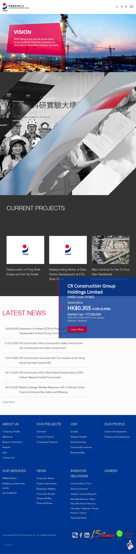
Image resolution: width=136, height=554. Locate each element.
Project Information (47, 483)
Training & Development (117, 436)
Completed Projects (47, 442)
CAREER (110, 471)
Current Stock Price (81, 483)
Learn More (77, 329)
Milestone (7, 436)
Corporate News (45, 478)
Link (4, 452)
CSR (74, 424)
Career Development (115, 431)
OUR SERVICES (14, 471)
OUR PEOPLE (114, 424)
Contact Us (8, 457)
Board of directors (12, 442)
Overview (41, 431)
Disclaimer (8, 545)
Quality (74, 431)
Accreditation (9, 493)
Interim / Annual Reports (84, 494)
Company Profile (11, 431)
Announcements (79, 488)
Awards (6, 447)
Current (36, 208)
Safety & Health (79, 436)
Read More (8, 402)
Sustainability (78, 452)
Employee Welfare (46, 488)
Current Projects (45, 436)
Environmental (78, 442)
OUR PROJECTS (49, 424)
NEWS (41, 471)
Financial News (44, 503)
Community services (81, 447)
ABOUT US (10, 424)
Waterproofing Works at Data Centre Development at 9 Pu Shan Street (67, 274)
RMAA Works (9, 478)
